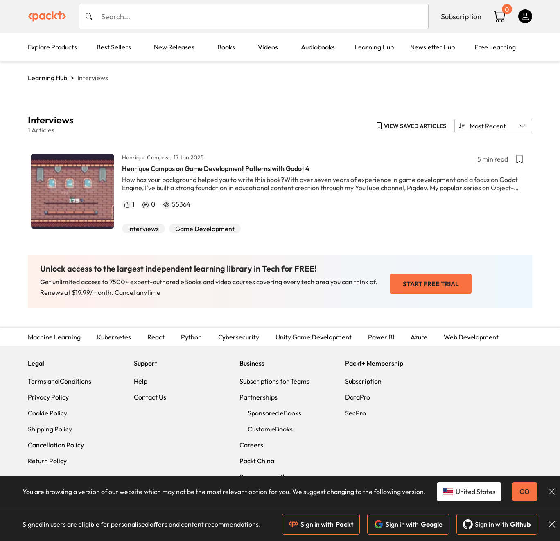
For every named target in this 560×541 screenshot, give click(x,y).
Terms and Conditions (59, 381)
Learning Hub (47, 78)
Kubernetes (114, 337)
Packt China (256, 461)
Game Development (205, 228)
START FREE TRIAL (431, 284)
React (156, 337)
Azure (419, 337)
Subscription (461, 16)
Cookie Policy (47, 413)
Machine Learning (54, 337)
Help (140, 381)
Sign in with (321, 524)
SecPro (355, 413)
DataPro (357, 397)
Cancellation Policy (56, 445)
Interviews (143, 228)
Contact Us (150, 397)
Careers (251, 445)
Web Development (471, 337)
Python (191, 337)
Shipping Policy (50, 429)
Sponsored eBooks (274, 413)
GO (524, 491)
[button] (411, 126)
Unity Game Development (313, 337)
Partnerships (258, 397)
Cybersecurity (238, 337)
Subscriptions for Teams (274, 381)
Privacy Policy (48, 397)
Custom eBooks (270, 429)
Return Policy (47, 461)
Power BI (381, 337)
